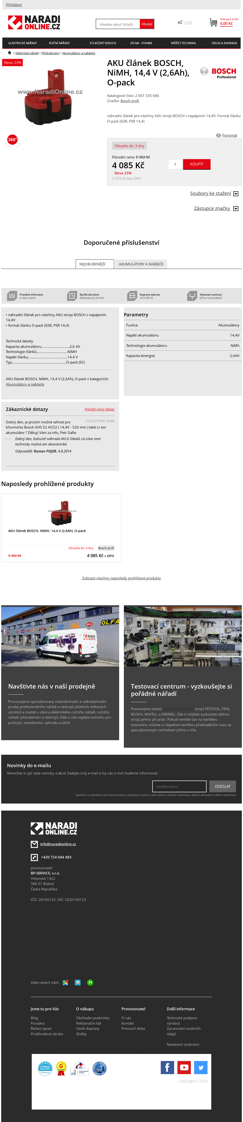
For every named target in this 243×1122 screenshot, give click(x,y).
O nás (126, 1017)
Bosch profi (130, 100)
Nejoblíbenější (92, 264)
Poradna (37, 1023)
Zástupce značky (216, 208)
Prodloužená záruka (47, 1033)
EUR (188, 22)
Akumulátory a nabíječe (78, 53)
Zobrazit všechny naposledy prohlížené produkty (121, 578)
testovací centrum (178, 708)
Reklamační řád (88, 1023)
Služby (81, 1033)
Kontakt (128, 1023)
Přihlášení (14, 4)
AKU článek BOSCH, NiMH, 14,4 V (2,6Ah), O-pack (47, 530)
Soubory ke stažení (214, 193)
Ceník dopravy (87, 1028)
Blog (34, 1017)
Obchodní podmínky (93, 1017)
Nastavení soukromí (183, 1044)
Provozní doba (133, 1028)
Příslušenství (50, 53)
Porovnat (229, 135)
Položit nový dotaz (99, 409)
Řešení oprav (41, 1028)
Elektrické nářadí (27, 53)
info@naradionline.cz (58, 844)
